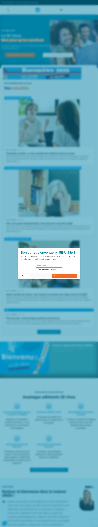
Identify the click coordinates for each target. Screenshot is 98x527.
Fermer (25, 276)
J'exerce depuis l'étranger (46, 269)
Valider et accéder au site (64, 276)
